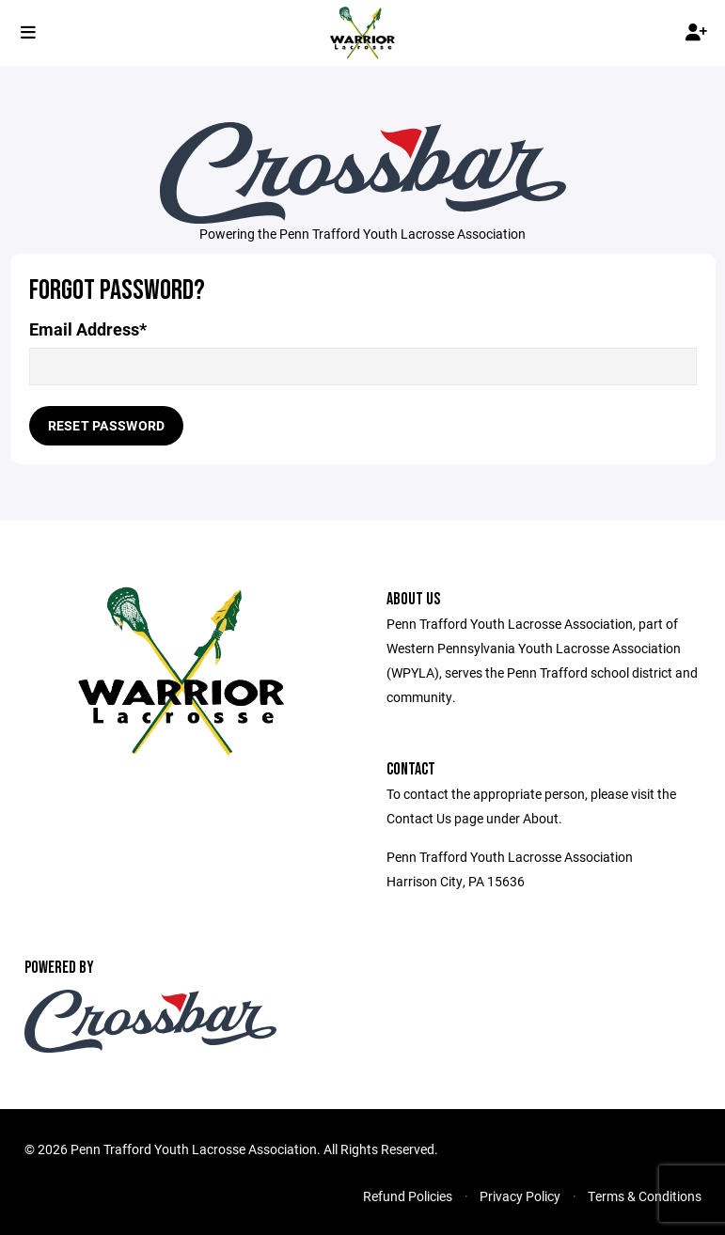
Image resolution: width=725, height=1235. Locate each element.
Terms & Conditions (644, 1196)
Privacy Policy (520, 1196)
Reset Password (106, 425)
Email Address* (88, 329)
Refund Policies (407, 1196)
